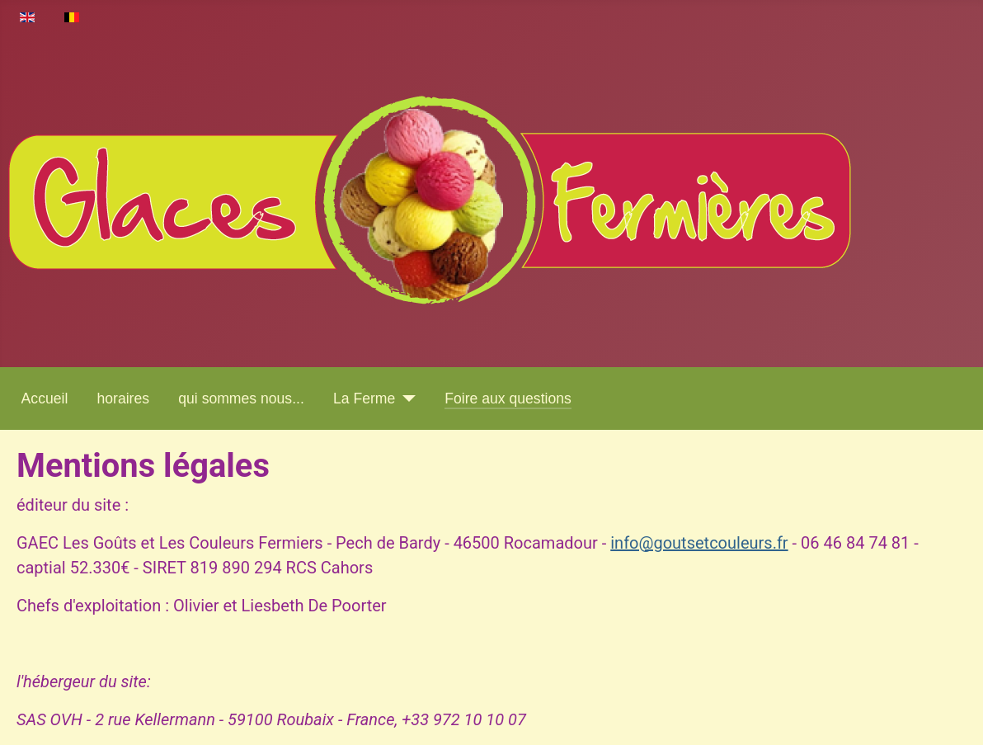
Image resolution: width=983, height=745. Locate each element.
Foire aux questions (507, 398)
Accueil (44, 398)
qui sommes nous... (241, 398)
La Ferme (364, 398)
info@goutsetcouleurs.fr (699, 543)
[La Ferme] (405, 398)
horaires (123, 398)
